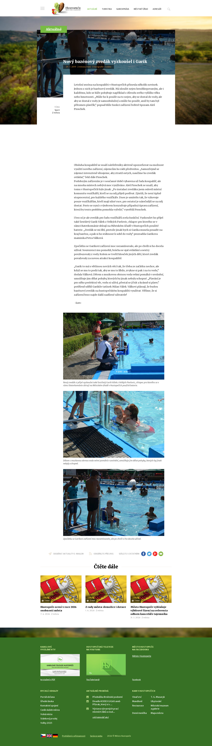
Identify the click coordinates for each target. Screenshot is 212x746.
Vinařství (136, 697)
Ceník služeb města (50, 710)
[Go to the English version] (49, 736)
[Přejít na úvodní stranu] (66, 8)
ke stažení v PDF (47, 679)
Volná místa (46, 714)
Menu (42, 8)
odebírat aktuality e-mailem (68, 554)
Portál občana (47, 697)
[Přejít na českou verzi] (43, 736)
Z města (56, 113)
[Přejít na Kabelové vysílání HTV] (60, 665)
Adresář (157, 9)
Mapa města (157, 713)
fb (143, 554)
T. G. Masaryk (158, 697)
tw (149, 554)
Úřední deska (47, 701)
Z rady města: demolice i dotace (105, 607)
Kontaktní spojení (49, 705)
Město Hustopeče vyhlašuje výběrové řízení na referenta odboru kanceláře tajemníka (149, 610)
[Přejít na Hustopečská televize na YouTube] (106, 665)
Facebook (136, 679)
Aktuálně (92, 9)
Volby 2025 (46, 723)
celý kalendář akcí (100, 717)
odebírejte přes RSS (103, 554)
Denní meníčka (139, 713)
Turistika (107, 9)
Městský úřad (141, 9)
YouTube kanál (93, 679)
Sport (57, 110)
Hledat (169, 9)
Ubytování (156, 701)
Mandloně (137, 701)
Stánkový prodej (48, 718)
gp (155, 554)
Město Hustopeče (141, 656)
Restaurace (138, 705)
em (160, 554)
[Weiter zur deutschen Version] (55, 736)
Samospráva (122, 9)
